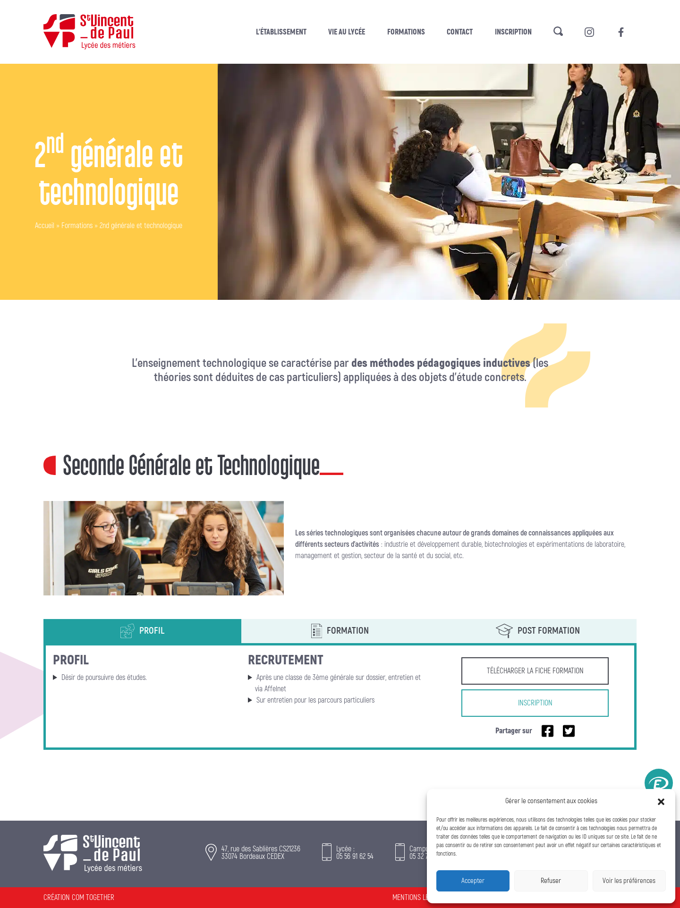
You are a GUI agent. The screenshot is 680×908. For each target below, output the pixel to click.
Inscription (513, 32)
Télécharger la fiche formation (535, 671)
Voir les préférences (629, 880)
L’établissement (281, 32)
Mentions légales (418, 897)
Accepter (472, 880)
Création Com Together (78, 897)
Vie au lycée (346, 32)
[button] (661, 801)
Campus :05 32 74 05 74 (428, 852)
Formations (406, 32)
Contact (460, 32)
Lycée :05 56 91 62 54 (355, 852)
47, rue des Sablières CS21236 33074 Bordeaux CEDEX (260, 852)
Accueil (44, 225)
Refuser (551, 880)
